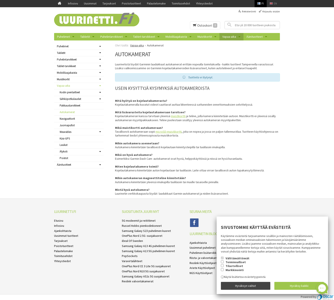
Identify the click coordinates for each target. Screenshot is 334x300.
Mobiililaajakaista (176, 37)
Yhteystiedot (204, 3)
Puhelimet (63, 37)
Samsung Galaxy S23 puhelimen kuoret (146, 231)
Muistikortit (204, 37)
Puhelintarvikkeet (111, 37)
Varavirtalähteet (132, 261)
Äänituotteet (254, 37)
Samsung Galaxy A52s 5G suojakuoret (145, 276)
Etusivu (58, 220)
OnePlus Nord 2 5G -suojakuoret (142, 236)
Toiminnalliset (236, 262)
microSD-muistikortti (168, 131)
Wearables (65, 132)
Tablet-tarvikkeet (144, 37)
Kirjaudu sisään (271, 11)
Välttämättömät (237, 258)
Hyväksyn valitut (245, 286)
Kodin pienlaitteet (70, 92)
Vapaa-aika (229, 37)
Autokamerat (67, 112)
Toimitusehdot (181, 3)
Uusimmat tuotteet (66, 236)
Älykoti (64, 151)
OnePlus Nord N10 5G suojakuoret (143, 271)
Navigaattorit (67, 119)
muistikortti (178, 116)
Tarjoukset (109, 3)
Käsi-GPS (65, 138)
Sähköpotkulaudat (70, 99)
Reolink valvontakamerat (137, 281)
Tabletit (85, 37)
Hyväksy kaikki (299, 286)
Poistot (64, 158)
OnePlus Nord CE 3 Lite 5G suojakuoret (146, 266)
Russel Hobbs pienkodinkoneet (142, 226)
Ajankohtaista (62, 231)
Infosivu (73, 3)
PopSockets (130, 256)
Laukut (64, 145)
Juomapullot (67, 125)
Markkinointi (235, 270)
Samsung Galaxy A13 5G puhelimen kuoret (148, 251)
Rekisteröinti (249, 11)
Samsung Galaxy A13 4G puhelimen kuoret (148, 246)
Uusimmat (90, 3)
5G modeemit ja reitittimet (138, 220)
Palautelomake (156, 3)
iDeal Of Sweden (132, 241)
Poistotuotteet (131, 3)
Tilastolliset (234, 266)
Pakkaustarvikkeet (70, 105)
